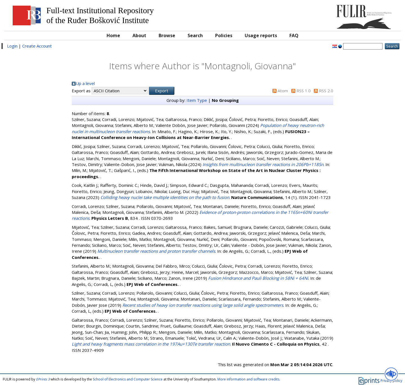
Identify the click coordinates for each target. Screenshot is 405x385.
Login (12, 46)
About (139, 35)
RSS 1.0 (303, 90)
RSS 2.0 (326, 90)
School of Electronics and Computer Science (128, 379)
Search (195, 35)
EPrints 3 (43, 379)
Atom (283, 90)
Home (113, 35)
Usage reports (261, 35)
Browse (167, 35)
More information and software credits (248, 379)
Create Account (37, 46)
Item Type (196, 100)
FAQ (293, 35)
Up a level (85, 83)
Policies (223, 35)
